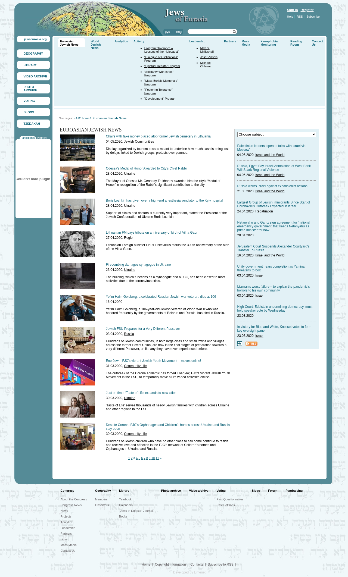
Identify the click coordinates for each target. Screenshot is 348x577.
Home (146, 564)
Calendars (126, 505)
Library (124, 490)
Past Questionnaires (230, 499)
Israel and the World (269, 155)
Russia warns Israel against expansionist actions (272, 186)
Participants (28, 137)
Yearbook (125, 499)
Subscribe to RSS (221, 564)
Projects (66, 516)
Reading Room (296, 43)
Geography (103, 490)
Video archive (198, 490)
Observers (102, 505)
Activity (138, 41)
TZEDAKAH (32, 123)
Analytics (121, 41)
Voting (221, 490)
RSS (300, 16)
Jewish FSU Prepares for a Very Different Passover (143, 329)
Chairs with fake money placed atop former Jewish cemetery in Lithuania (158, 136)
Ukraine (129, 173)
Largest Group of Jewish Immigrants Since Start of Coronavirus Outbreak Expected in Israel (273, 204)
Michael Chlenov (205, 64)
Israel (259, 275)
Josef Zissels (209, 57)
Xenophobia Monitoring (269, 43)
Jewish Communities (139, 141)
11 (157, 458)
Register (307, 10)
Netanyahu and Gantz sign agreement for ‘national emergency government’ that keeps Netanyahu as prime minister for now (273, 226)
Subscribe (313, 16)
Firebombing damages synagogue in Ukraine (138, 264)
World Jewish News (96, 44)
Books (123, 516)
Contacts (196, 564)
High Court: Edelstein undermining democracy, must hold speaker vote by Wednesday (275, 308)
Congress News (71, 505)
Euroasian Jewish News (69, 43)
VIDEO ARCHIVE (35, 76)
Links (64, 539)
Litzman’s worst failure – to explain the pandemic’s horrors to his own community (273, 288)
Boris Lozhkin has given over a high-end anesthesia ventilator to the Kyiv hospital (164, 200)
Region (129, 238)
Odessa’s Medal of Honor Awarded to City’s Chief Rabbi (146, 168)
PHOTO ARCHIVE (30, 88)
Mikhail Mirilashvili (207, 49)
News (64, 510)
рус (167, 32)
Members (101, 499)
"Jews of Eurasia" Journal (136, 510)
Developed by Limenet (189, 572)
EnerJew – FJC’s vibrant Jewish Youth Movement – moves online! (153, 361)
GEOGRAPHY (33, 53)
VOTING (29, 100)
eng (179, 32)
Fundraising (294, 490)
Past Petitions (226, 505)
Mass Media (246, 43)
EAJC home (81, 118)
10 (153, 458)
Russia (129, 334)
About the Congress (74, 499)
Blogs (256, 490)
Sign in (292, 10)
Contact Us (68, 550)
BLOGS (29, 112)
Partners (42, 137)
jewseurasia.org (35, 39)
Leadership (197, 41)
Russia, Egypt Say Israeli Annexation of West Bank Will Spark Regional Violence (274, 168)
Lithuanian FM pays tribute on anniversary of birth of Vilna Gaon (152, 232)
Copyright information (170, 564)
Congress (67, 490)
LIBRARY (30, 65)
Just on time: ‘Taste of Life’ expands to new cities (141, 393)
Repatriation (264, 211)
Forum (272, 490)
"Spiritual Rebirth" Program (162, 66)
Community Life (135, 366)
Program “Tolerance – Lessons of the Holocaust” (161, 49)
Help (290, 16)
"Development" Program (160, 98)
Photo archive (171, 490)
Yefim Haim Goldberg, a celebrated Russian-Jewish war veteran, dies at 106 (161, 297)
